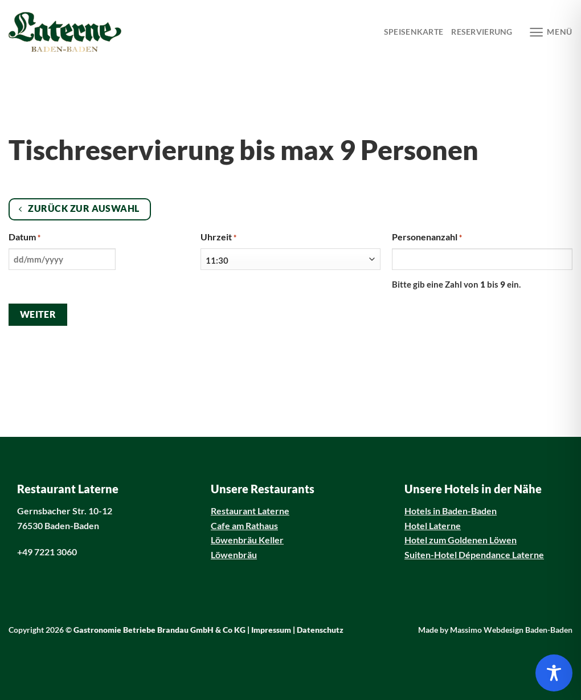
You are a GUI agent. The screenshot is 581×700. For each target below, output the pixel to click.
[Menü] (550, 32)
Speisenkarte (413, 31)
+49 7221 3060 (47, 551)
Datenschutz (320, 629)
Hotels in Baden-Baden (450, 510)
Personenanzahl (427, 237)
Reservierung (481, 31)
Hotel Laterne (432, 525)
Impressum (271, 629)
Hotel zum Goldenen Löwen (460, 539)
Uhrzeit (218, 237)
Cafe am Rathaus (244, 525)
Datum (24, 237)
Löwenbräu (234, 554)
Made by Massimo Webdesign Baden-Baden (495, 629)
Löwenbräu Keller (247, 539)
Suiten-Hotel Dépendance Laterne (474, 554)
